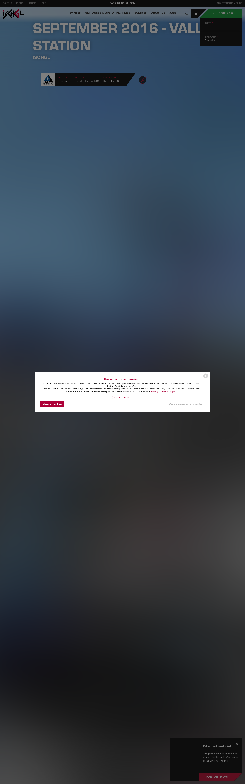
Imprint (173, 391)
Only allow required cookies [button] (185, 404)
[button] (120, 397)
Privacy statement (159, 391)
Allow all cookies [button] (52, 404)
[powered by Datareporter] (205, 378)
